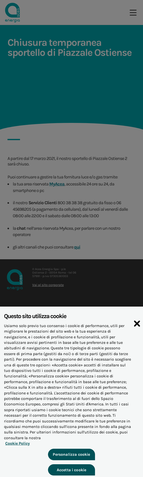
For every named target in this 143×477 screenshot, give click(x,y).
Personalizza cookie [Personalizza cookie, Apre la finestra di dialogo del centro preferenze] (71, 458)
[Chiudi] (137, 327)
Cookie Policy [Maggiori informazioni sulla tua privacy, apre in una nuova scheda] (17, 447)
